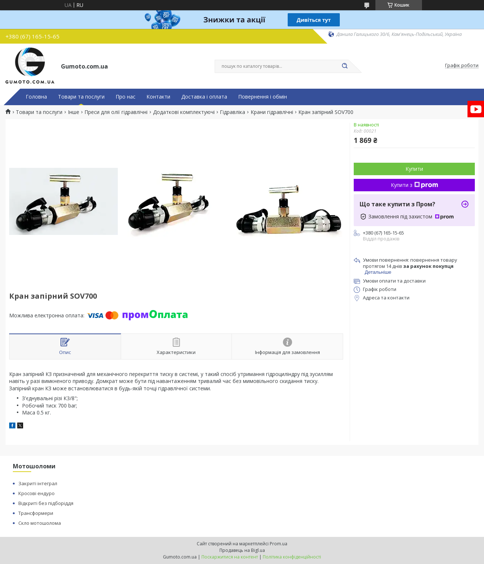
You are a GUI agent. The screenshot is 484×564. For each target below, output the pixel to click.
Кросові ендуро (36, 493)
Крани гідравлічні (272, 112)
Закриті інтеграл (37, 483)
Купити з (414, 184)
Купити (414, 168)
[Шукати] (345, 66)
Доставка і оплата (204, 96)
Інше (73, 112)
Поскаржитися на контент (229, 557)
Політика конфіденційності (292, 557)
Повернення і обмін (262, 96)
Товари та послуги (81, 96)
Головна (36, 96)
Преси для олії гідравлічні (116, 112)
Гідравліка (232, 112)
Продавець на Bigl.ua (242, 550)
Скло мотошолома (39, 523)
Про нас (125, 96)
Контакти (158, 96)
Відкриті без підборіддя (45, 503)
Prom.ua (278, 544)
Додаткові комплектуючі (184, 112)
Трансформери (35, 513)
